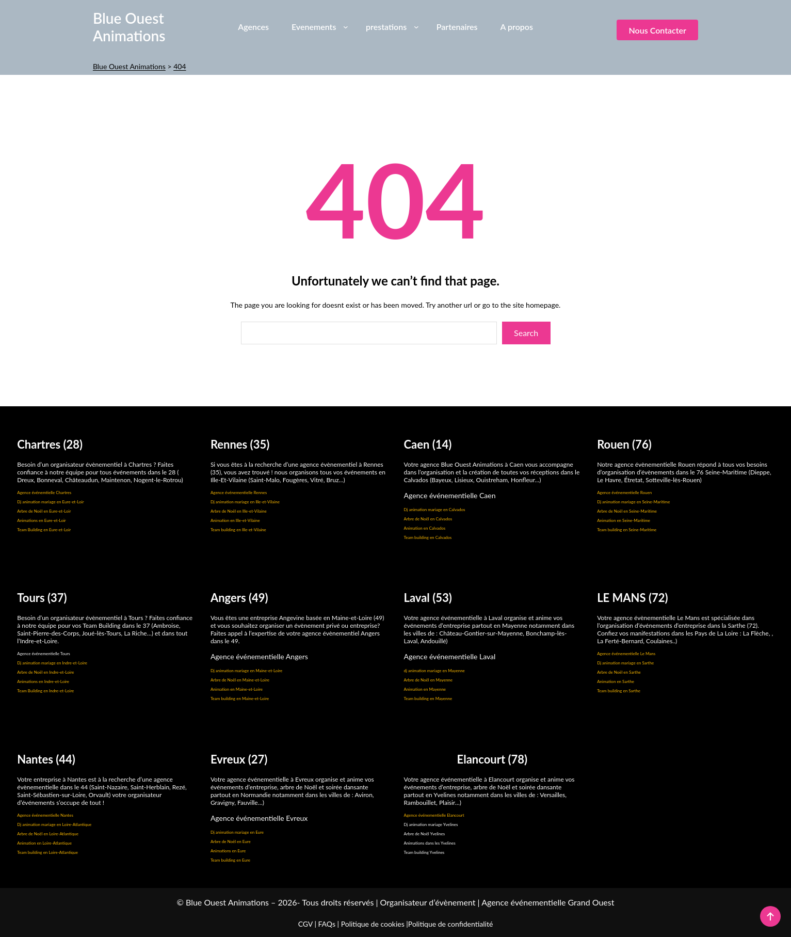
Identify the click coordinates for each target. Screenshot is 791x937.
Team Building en (33, 690)
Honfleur (523, 480)
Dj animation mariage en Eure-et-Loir (50, 501)
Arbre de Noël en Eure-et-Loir (44, 511)
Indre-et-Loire (61, 672)
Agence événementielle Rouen (624, 492)
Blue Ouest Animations (129, 26)
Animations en (30, 681)
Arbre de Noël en (33, 672)
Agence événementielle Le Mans (626, 653)
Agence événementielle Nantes (45, 815)
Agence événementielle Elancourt (434, 815)
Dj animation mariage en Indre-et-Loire (52, 662)
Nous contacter (657, 30)
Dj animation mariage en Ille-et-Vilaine (245, 501)
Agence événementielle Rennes (239, 492)
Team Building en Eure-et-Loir (44, 529)
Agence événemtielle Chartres (44, 492)
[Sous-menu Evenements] (345, 26)
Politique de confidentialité (450, 923)
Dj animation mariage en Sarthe (625, 662)
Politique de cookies (373, 923)
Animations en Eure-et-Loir (41, 520)
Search (526, 333)
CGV (305, 923)
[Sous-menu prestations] (416, 26)
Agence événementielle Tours (43, 653)
